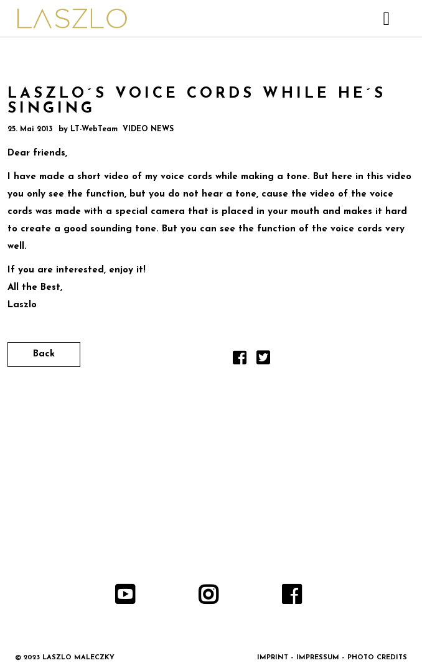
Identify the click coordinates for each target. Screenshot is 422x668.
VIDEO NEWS (148, 129)
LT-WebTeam (94, 129)
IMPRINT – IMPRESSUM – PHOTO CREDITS (332, 657)
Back (44, 354)
